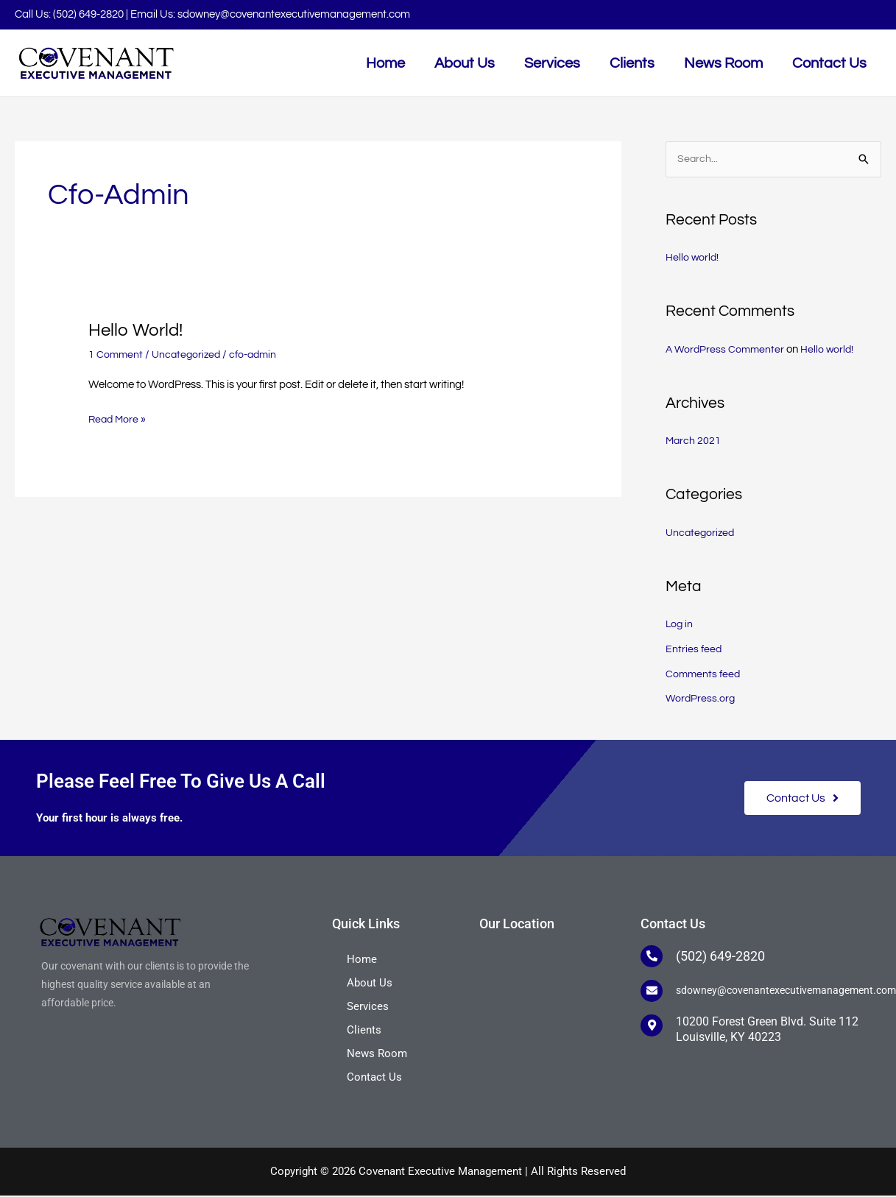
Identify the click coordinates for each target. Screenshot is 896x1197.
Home (362, 960)
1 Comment (116, 354)
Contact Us (374, 1078)
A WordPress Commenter (727, 350)
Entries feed (694, 650)
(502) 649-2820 (88, 14)
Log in (680, 625)
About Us (369, 984)
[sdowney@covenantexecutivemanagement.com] (652, 992)
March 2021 (694, 442)
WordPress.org (701, 700)
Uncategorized (189, 354)
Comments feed (704, 675)
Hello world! (139, 329)
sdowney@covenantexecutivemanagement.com (293, 14)
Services (368, 1007)
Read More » (118, 418)
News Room (377, 1055)
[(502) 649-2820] (652, 958)
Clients (364, 1031)
